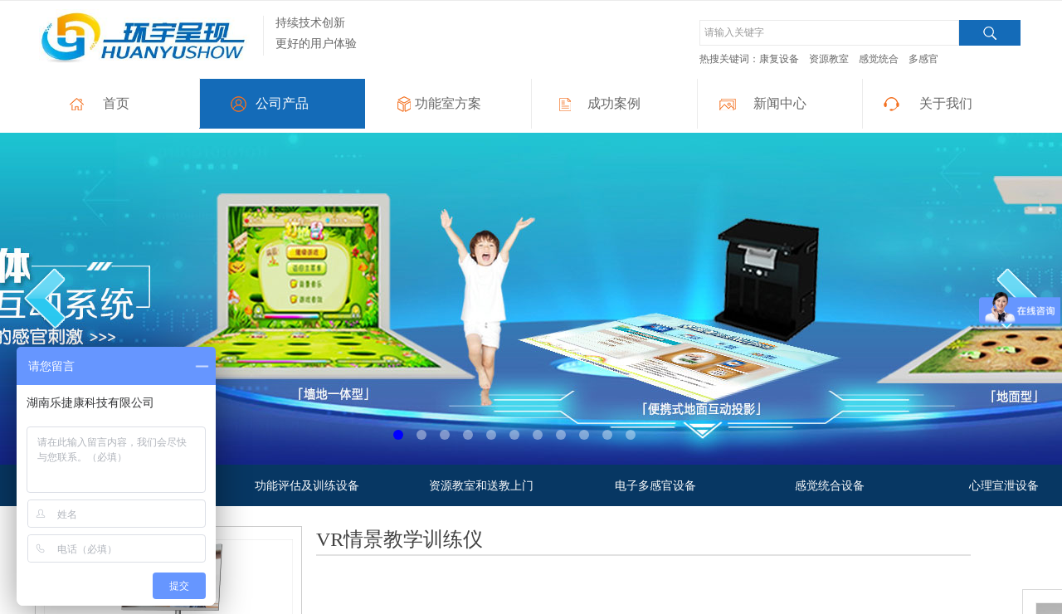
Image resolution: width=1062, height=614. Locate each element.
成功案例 (614, 103)
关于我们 (945, 103)
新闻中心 (779, 103)
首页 (116, 103)
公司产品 (282, 103)
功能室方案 (448, 103)
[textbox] (829, 33)
